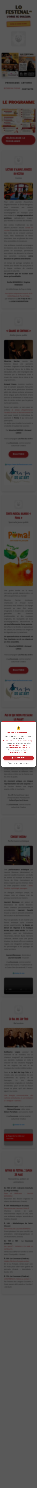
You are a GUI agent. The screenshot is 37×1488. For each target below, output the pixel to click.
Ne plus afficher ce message (18, 763)
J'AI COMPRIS (18, 758)
